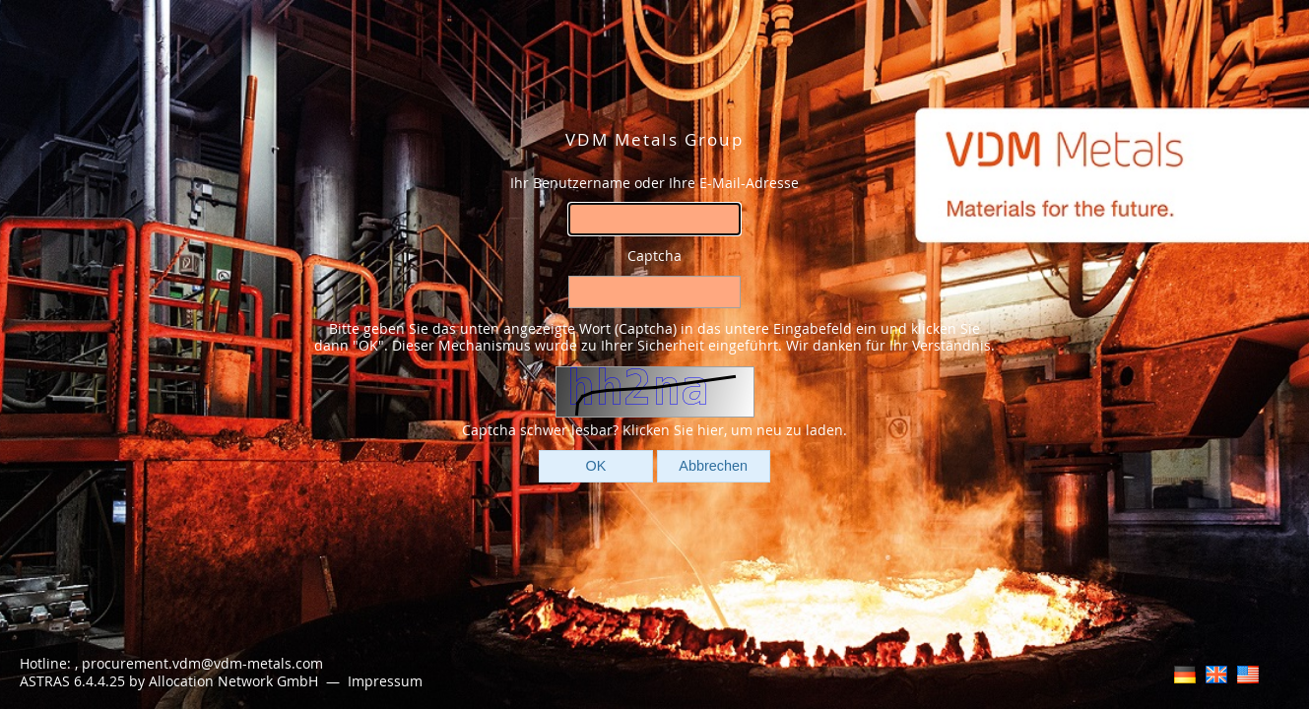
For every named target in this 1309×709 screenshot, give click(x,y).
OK (596, 466)
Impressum (387, 681)
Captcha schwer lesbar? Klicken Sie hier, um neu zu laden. (654, 429)
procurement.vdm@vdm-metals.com (202, 663)
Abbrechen (713, 466)
